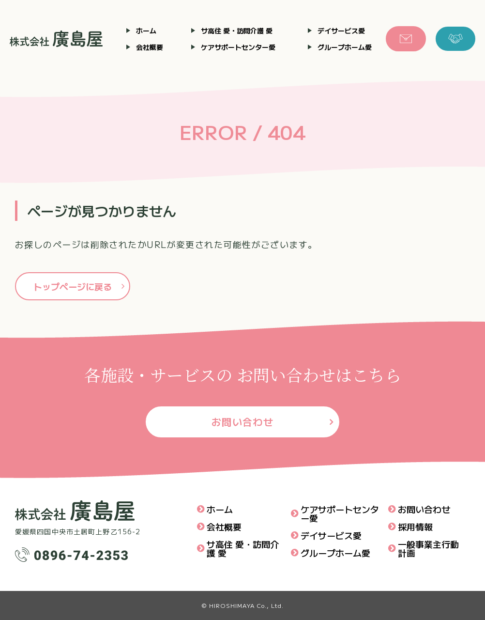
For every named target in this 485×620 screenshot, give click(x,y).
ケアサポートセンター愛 (238, 47)
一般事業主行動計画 (428, 548)
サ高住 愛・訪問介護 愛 (237, 30)
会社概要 (149, 47)
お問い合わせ (243, 422)
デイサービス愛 (341, 30)
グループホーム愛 (345, 47)
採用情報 (415, 526)
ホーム (146, 30)
